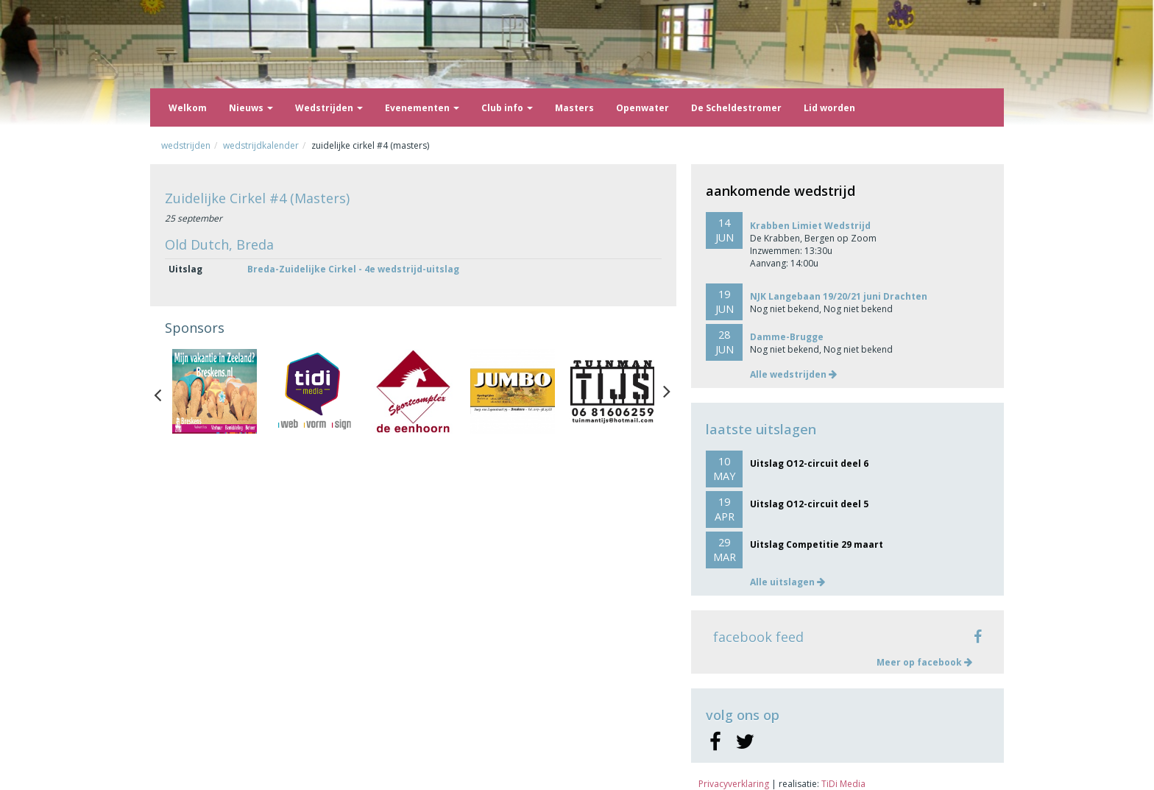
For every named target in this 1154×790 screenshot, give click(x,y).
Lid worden (829, 108)
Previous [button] (165, 391)
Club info (507, 108)
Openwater (642, 108)
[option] (214, 391)
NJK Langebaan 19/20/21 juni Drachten (838, 296)
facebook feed (758, 637)
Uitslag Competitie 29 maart (816, 544)
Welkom (188, 108)
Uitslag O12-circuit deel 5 (809, 504)
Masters (574, 108)
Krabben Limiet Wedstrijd (810, 225)
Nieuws (251, 108)
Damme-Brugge (787, 337)
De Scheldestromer (736, 108)
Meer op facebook (924, 662)
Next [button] (666, 392)
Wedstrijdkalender (261, 145)
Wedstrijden (329, 108)
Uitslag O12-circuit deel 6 (809, 463)
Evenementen (422, 108)
